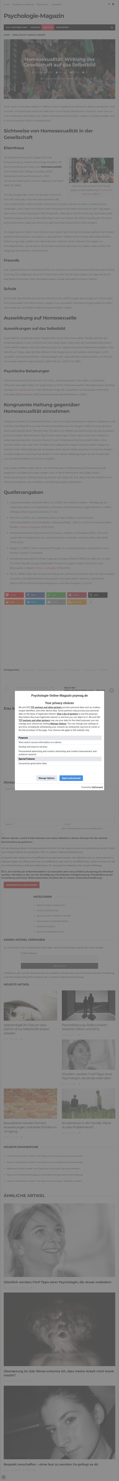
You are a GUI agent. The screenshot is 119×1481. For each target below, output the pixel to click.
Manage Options (58, 723)
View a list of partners (67, 714)
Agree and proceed (71, 778)
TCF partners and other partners (46, 707)
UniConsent (97, 787)
